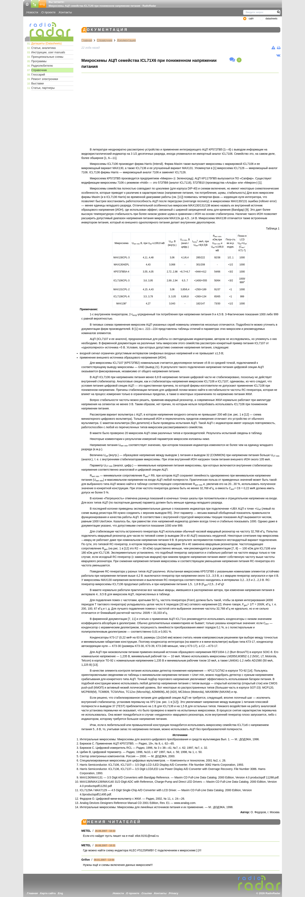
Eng (60, 893)
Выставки (37, 83)
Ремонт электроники (44, 79)
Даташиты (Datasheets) (46, 43)
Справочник (39, 70)
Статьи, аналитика (43, 47)
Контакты (65, 12)
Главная (86, 40)
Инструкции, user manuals (48, 52)
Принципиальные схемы (47, 56)
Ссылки (147, 893)
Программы (39, 61)
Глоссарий (38, 74)
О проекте (48, 12)
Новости (32, 12)
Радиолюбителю (42, 65)
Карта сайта (48, 893)
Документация (126, 40)
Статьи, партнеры (43, 87)
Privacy (173, 893)
